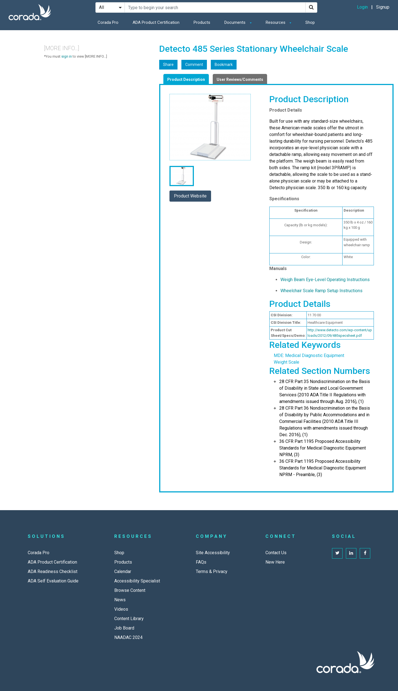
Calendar (122, 571)
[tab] (186, 79)
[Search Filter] (110, 7)
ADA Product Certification (156, 22)
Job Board (124, 628)
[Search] (311, 7)
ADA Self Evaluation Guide (53, 581)
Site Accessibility (213, 552)
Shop (310, 22)
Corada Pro (108, 22)
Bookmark (224, 64)
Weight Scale (286, 362)
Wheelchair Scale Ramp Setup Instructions (321, 290)
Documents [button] (235, 22)
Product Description (186, 79)
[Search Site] (215, 7)
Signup (382, 7)
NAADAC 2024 (128, 637)
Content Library (129, 618)
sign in (66, 56)
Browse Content (129, 590)
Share (168, 64)
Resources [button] (276, 22)
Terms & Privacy (211, 571)
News (120, 599)
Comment (194, 64)
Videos (121, 609)
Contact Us (276, 552)
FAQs (201, 562)
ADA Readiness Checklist (52, 571)
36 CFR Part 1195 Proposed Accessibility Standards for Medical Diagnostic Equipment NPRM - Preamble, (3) (322, 468)
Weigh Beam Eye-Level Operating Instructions (325, 279)
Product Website (190, 196)
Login (362, 7)
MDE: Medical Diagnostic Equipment (309, 355)
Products (202, 22)
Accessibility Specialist (137, 581)
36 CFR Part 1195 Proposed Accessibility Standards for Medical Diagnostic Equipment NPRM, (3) (322, 448)
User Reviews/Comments (240, 79)
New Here (275, 562)
